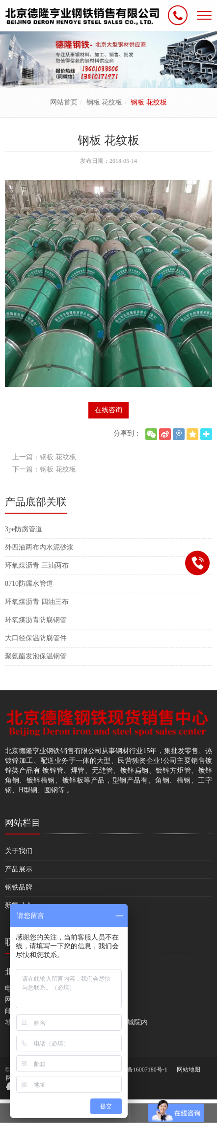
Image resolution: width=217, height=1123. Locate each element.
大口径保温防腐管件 (36, 638)
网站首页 (64, 102)
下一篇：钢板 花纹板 (44, 469)
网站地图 (188, 1069)
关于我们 (18, 851)
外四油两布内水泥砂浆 (39, 547)
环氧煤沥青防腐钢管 (36, 620)
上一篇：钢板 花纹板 (44, 457)
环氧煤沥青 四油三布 (37, 601)
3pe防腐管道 (23, 529)
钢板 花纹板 (104, 102)
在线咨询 (108, 410)
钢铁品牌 (18, 887)
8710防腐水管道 (29, 583)
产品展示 (18, 869)
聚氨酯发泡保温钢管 (36, 656)
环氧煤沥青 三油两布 (37, 565)
